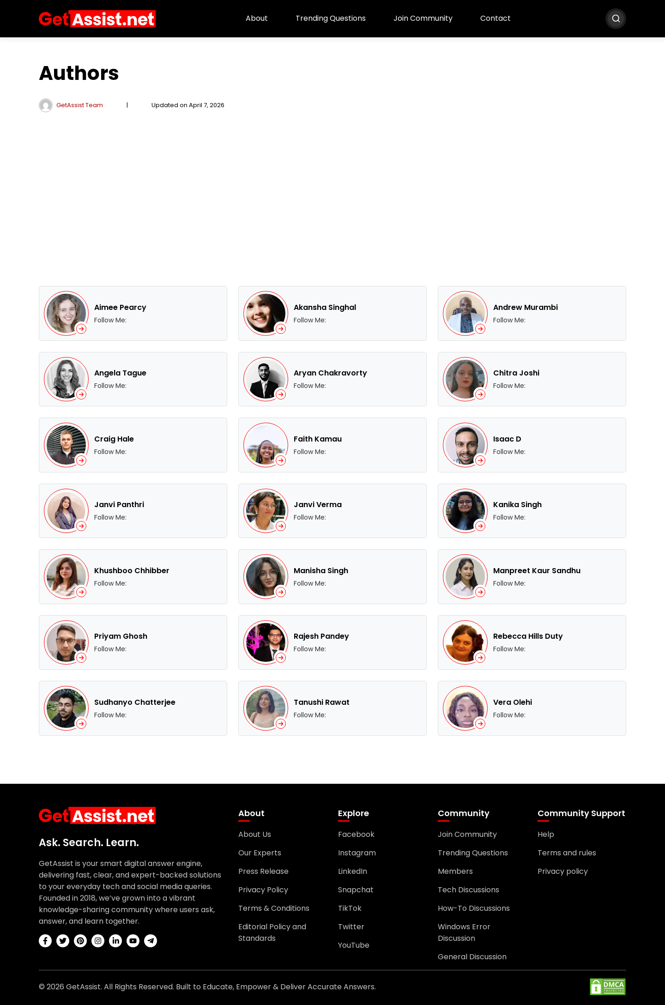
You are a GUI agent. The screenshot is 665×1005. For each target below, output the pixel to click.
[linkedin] (115, 940)
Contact (495, 18)
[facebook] (45, 940)
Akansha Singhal (325, 307)
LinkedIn (352, 871)
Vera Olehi (512, 702)
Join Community (423, 18)
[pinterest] (80, 940)
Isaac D (507, 439)
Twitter (351, 926)
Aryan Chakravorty (330, 373)
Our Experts (259, 853)
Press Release (263, 871)
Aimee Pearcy (120, 307)
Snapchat (356, 889)
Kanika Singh (517, 504)
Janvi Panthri (119, 504)
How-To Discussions (474, 908)
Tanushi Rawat (322, 702)
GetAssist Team (79, 105)
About (257, 18)
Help (546, 834)
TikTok (350, 908)
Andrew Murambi (525, 307)
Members (455, 871)
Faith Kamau (318, 439)
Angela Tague (120, 373)
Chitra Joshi (516, 373)
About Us (254, 834)
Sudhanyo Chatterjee (134, 702)
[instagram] (97, 940)
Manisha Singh (321, 570)
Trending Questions (331, 18)
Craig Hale (114, 439)
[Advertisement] (332, 199)
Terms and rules (567, 853)
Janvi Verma (318, 504)
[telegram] (150, 940)
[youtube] (133, 940)
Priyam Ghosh (120, 636)
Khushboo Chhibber (131, 570)
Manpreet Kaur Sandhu (536, 570)
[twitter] (62, 940)
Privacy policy (563, 871)
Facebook (356, 834)
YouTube (353, 945)
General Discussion (472, 956)
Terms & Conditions (273, 908)
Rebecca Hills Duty (528, 636)
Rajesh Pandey (321, 636)
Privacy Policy (263, 889)
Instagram (357, 853)
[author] (46, 105)
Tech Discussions (468, 889)
